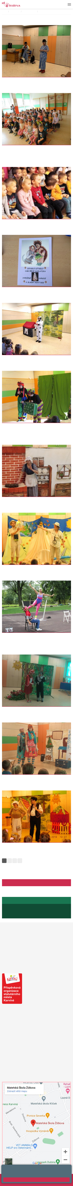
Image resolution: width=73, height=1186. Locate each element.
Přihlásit (13, 1180)
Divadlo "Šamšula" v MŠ (14, 709)
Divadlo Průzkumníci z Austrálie (18, 567)
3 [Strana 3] (14, 861)
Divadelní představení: (49, 11)
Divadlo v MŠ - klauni (12, 80)
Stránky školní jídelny (13, 900)
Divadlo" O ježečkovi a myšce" (17, 290)
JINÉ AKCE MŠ (29, 11)
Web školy (66, 1177)
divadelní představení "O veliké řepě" (21, 845)
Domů (4, 11)
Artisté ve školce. (11, 635)
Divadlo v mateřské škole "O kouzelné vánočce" (26, 777)
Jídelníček (11, 907)
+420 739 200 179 (9, 1041)
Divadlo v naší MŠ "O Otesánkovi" (19, 499)
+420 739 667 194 (11, 912)
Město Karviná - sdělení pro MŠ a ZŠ (27, 963)
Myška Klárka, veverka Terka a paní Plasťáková (26, 148)
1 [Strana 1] (4, 861)
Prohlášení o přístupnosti (28, 1180)
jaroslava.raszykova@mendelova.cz (22, 915)
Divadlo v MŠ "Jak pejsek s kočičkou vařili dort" (26, 358)
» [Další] (19, 861)
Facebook (8, 883)
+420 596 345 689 (14, 910)
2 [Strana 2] (9, 861)
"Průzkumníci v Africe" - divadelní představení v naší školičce (33, 222)
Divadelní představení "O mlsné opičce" (22, 426)
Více (4, 88)
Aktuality (17, 883)
